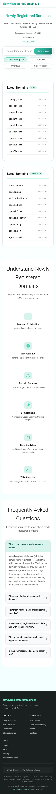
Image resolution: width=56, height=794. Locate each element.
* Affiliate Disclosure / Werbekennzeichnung (23, 770)
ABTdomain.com (20, 789)
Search (43, 51)
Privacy (6, 753)
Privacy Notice (10, 757)
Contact (33, 733)
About (32, 729)
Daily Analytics (9, 721)
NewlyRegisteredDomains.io (21, 4)
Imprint (6, 745)
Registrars (7, 729)
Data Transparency (38, 725)
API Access (35, 721)
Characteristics (9, 733)
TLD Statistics (9, 725)
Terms (6, 749)
